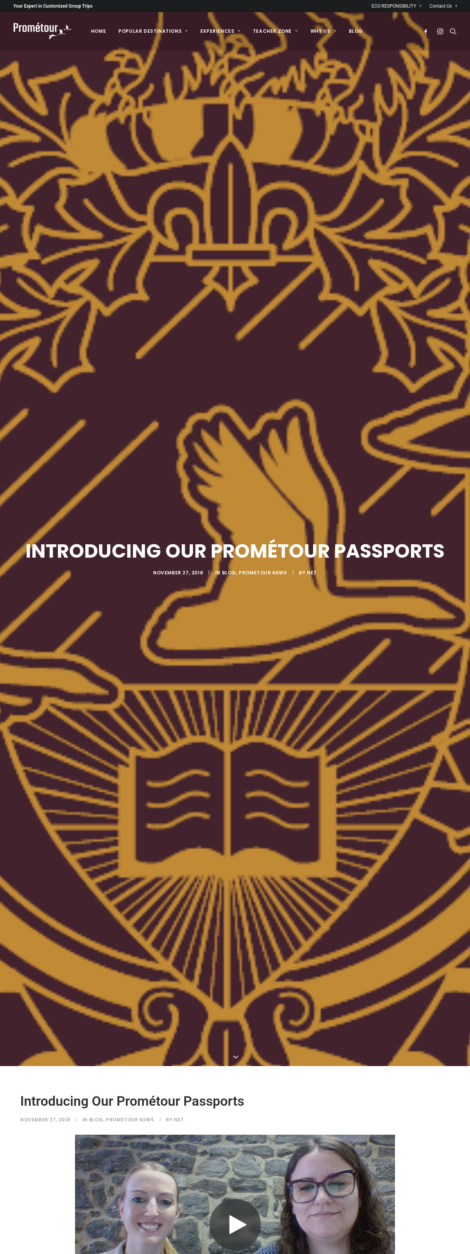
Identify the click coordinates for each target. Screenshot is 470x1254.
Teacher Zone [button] (275, 31)
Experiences (220, 31)
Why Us (323, 31)
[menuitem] (398, 6)
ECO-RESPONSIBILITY (396, 6)
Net (312, 504)
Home (98, 31)
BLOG (356, 31)
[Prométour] (42, 31)
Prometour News (263, 504)
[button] (427, 31)
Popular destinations (152, 31)
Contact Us (443, 6)
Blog (229, 504)
